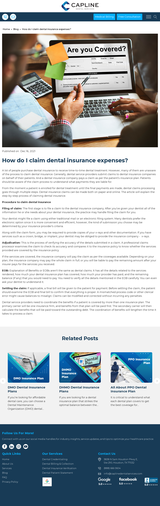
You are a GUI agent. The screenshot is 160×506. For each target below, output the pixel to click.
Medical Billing (104, 16)
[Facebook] (4, 446)
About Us (7, 463)
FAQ (4, 477)
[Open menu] (148, 17)
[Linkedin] (11, 446)
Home (6, 29)
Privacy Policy (10, 482)
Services (7, 468)
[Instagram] (18, 446)
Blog (16, 29)
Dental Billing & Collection (58, 463)
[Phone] (5, 17)
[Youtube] (25, 446)
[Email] (13, 17)
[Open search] (155, 17)
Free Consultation (129, 16)
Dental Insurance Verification (59, 468)
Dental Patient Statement (57, 473)
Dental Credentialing (54, 459)
